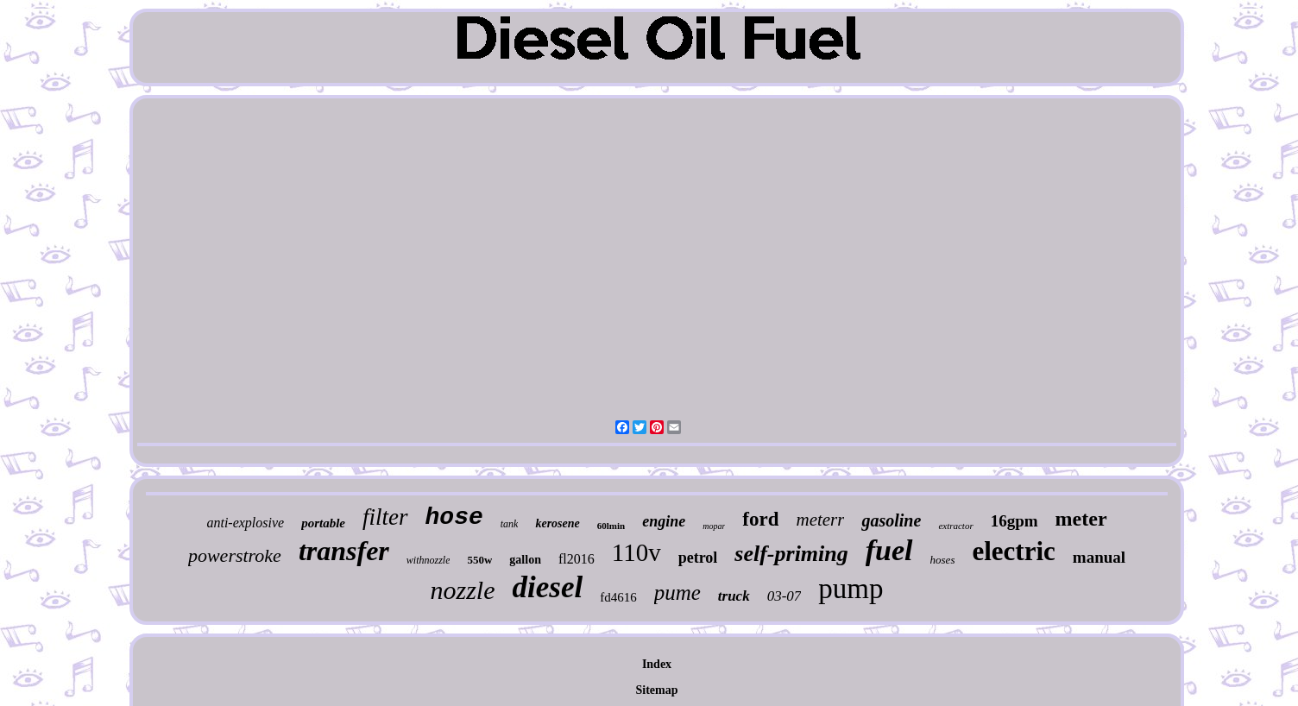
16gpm (1014, 521)
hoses (942, 559)
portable (323, 523)
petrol (698, 557)
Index (656, 664)
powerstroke (234, 555)
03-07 (784, 596)
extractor (955, 525)
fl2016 (576, 559)
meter (1081, 518)
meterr (820, 519)
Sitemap (657, 690)
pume (677, 592)
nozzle (463, 590)
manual (1099, 557)
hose (454, 517)
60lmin (611, 525)
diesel (548, 587)
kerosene (557, 523)
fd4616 (618, 597)
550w (479, 559)
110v (636, 552)
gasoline (891, 520)
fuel (889, 550)
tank (510, 524)
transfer (344, 550)
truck (734, 596)
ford (760, 519)
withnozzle (428, 560)
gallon (525, 559)
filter (385, 517)
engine (663, 521)
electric (1013, 551)
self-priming (790, 553)
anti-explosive (245, 522)
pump (850, 588)
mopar (714, 526)
